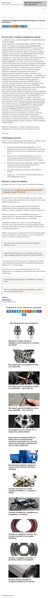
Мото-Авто (6, 3)
